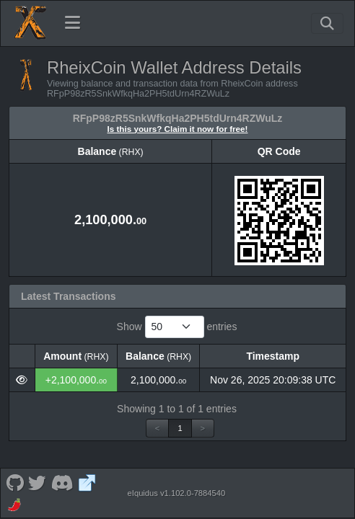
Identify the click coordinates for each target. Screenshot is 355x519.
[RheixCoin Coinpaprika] (15, 504)
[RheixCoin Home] (29, 23)
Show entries (177, 327)
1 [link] (180, 428)
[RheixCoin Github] (15, 482)
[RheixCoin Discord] (62, 482)
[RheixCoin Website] (87, 482)
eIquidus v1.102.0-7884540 (177, 493)
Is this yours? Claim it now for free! (178, 128)
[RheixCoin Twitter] (37, 482)
